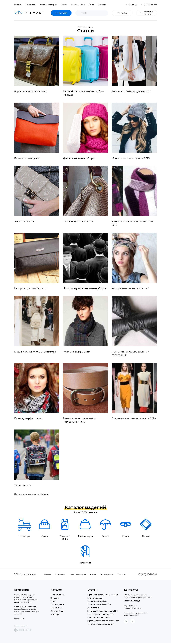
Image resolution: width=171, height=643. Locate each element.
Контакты (102, 4)
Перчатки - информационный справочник (130, 353)
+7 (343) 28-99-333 (147, 574)
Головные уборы (57, 611)
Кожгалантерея (56, 608)
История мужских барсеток (31, 288)
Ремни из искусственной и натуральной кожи (79, 420)
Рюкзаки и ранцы (57, 604)
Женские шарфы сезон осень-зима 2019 (133, 223)
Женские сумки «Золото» (78, 221)
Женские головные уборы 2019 (131, 158)
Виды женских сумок (27, 158)
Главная (17, 4)
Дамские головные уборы (79, 158)
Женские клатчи (24, 221)
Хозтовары (55, 598)
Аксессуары (55, 614)
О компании (30, 4)
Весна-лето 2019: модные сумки (131, 91)
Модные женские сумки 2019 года (35, 351)
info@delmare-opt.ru (131, 615)
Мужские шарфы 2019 (76, 351)
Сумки (53, 601)
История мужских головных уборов (85, 288)
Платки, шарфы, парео (28, 418)
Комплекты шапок (57, 595)
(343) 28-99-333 (150, 4)
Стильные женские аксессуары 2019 (134, 418)
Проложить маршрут (132, 601)
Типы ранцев (22, 485)
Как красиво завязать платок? (130, 288)
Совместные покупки (48, 4)
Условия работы (78, 4)
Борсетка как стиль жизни (30, 91)
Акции (91, 4)
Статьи (64, 4)
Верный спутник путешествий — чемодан (83, 93)
